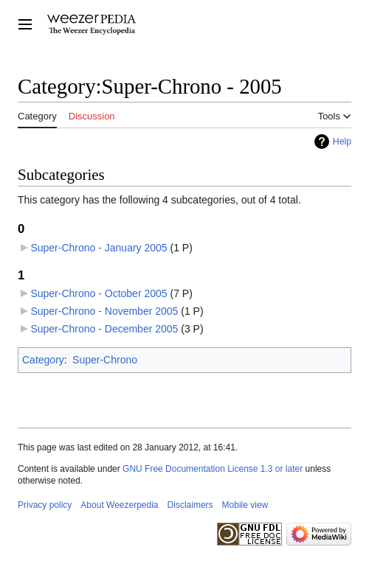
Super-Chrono (104, 360)
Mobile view (245, 505)
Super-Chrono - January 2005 (98, 248)
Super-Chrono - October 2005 (98, 293)
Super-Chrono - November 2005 (104, 311)
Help (342, 141)
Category (43, 360)
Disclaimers (190, 505)
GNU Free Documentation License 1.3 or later (213, 469)
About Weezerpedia (119, 505)
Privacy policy (45, 505)
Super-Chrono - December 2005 (104, 329)
